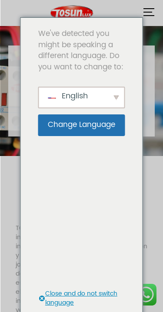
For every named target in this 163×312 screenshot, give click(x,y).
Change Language (81, 125)
